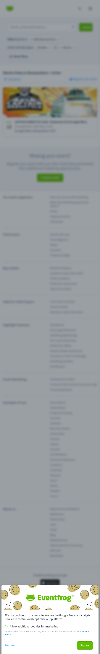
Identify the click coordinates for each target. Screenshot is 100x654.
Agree (85, 645)
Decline (9, 645)
